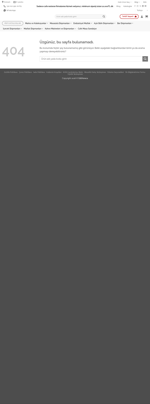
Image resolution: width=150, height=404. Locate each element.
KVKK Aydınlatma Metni (73, 72)
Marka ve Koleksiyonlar (36, 23)
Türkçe (142, 10)
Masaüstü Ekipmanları (60, 23)
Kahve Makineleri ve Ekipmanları (60, 28)
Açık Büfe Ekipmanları (104, 23)
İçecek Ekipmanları (12, 28)
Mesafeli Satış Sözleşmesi (95, 72)
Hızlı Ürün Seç (125, 2)
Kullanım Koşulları (54, 72)
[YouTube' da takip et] (145, 6)
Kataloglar (127, 6)
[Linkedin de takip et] (143, 6)
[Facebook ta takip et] (135, 6)
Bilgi (137, 2)
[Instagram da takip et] (137, 6)
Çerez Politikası (25, 72)
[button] (142, 17)
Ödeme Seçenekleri (115, 72)
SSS (144, 2)
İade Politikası (39, 72)
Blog (118, 6)
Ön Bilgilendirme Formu (135, 72)
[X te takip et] (140, 6)
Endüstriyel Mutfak (82, 23)
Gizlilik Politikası (11, 72)
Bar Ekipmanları (125, 23)
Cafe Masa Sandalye (87, 28)
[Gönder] (104, 16)
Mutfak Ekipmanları (33, 28)
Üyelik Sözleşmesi (75, 74)
